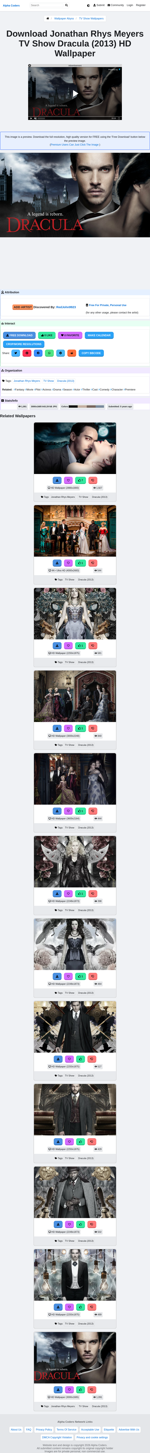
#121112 (73, 406)
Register (141, 5)
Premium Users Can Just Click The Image (75, 144)
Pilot (37, 389)
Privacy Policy (44, 1429)
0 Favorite (70, 335)
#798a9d (100, 406)
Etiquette (109, 1429)
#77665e (91, 406)
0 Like (46, 335)
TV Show (48, 380)
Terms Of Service (66, 1429)
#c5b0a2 (82, 406)
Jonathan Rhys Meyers (27, 380)
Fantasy (19, 389)
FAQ (28, 1429)
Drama (57, 389)
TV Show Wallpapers (91, 18)
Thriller (86, 389)
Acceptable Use (90, 1429)
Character (117, 389)
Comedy (104, 389)
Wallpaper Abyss (64, 18)
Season (67, 389)
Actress (46, 389)
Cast (94, 389)
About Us (16, 1429)
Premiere (129, 389)
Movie (29, 389)
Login (130, 5)
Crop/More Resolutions (23, 344)
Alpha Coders (11, 5)
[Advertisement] (75, 263)
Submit (99, 5)
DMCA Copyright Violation (57, 1437)
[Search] (66, 5)
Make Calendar (99, 335)
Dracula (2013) (65, 380)
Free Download (19, 335)
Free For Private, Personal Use (107, 305)
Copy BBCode (91, 353)
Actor (77, 389)
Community (116, 5)
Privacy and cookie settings (92, 1437)
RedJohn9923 (66, 307)
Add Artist (23, 307)
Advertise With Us (129, 1429)
